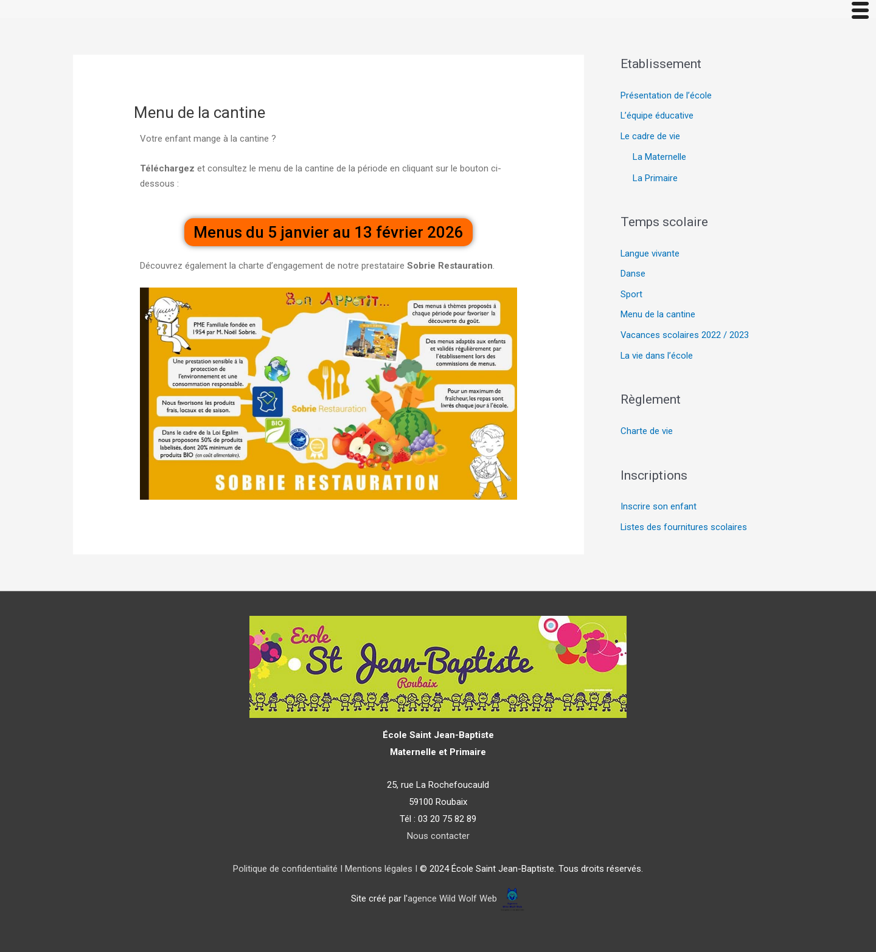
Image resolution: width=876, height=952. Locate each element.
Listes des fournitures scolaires (684, 528)
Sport (631, 294)
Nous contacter (438, 835)
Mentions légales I (379, 868)
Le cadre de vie (650, 136)
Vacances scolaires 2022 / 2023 (684, 335)
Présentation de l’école (666, 96)
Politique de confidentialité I (287, 868)
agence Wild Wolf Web (452, 898)
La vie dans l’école (656, 356)
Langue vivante (650, 253)
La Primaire (655, 178)
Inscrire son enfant (658, 507)
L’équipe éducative (657, 116)
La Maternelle (659, 157)
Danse (632, 274)
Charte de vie (646, 431)
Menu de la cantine (657, 314)
